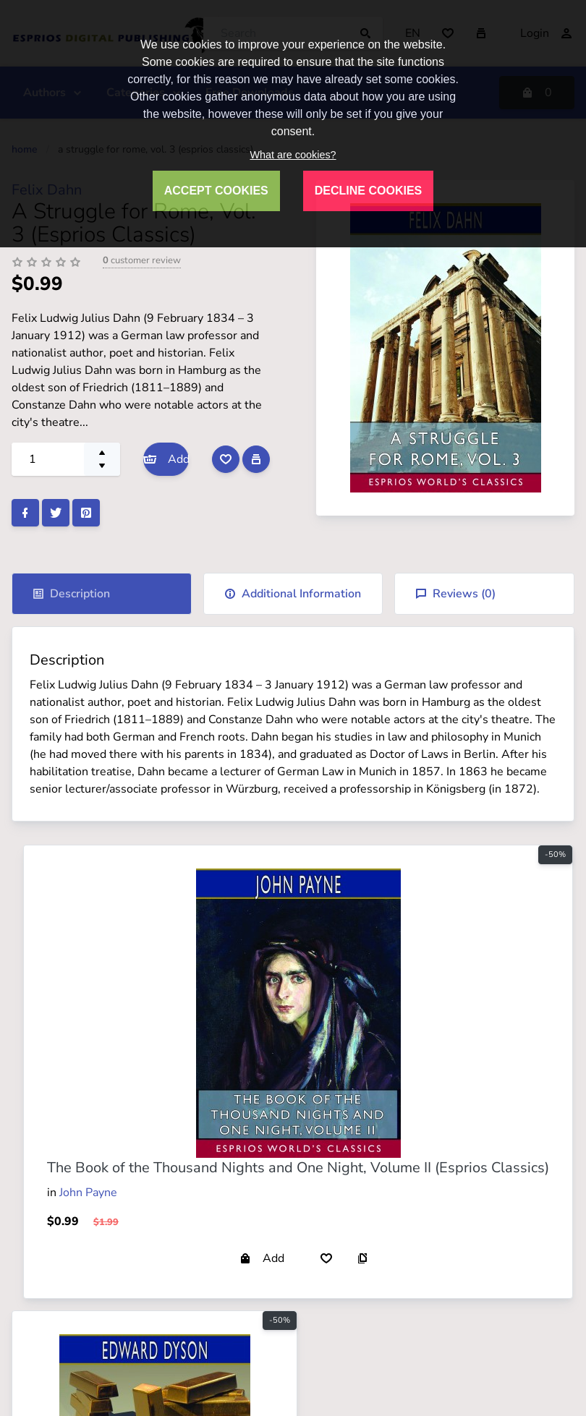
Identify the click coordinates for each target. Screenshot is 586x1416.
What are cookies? (293, 155)
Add (166, 459)
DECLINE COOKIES (368, 190)
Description (71, 594)
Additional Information (292, 594)
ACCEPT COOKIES (216, 190)
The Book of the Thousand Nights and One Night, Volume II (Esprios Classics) (298, 1167)
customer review (142, 260)
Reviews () (455, 593)
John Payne (88, 1192)
